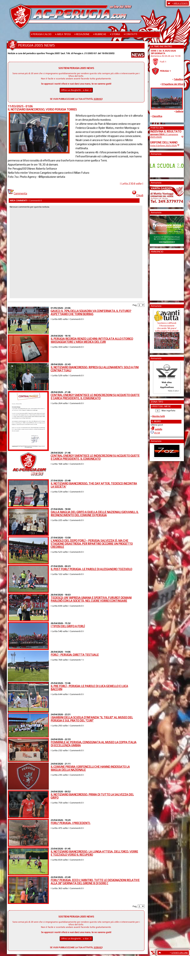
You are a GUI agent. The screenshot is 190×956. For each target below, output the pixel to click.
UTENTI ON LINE (179, 952)
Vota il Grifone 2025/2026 (163, 145)
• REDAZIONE (82, 34)
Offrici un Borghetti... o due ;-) (76, 90)
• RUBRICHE (99, 34)
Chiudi (137, 195)
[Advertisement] (161, 276)
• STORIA (115, 34)
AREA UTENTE (180, 3)
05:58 (157, 432)
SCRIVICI (98, 99)
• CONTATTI (130, 34)
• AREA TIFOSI (63, 34)
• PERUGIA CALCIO (41, 34)
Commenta (17, 193)
